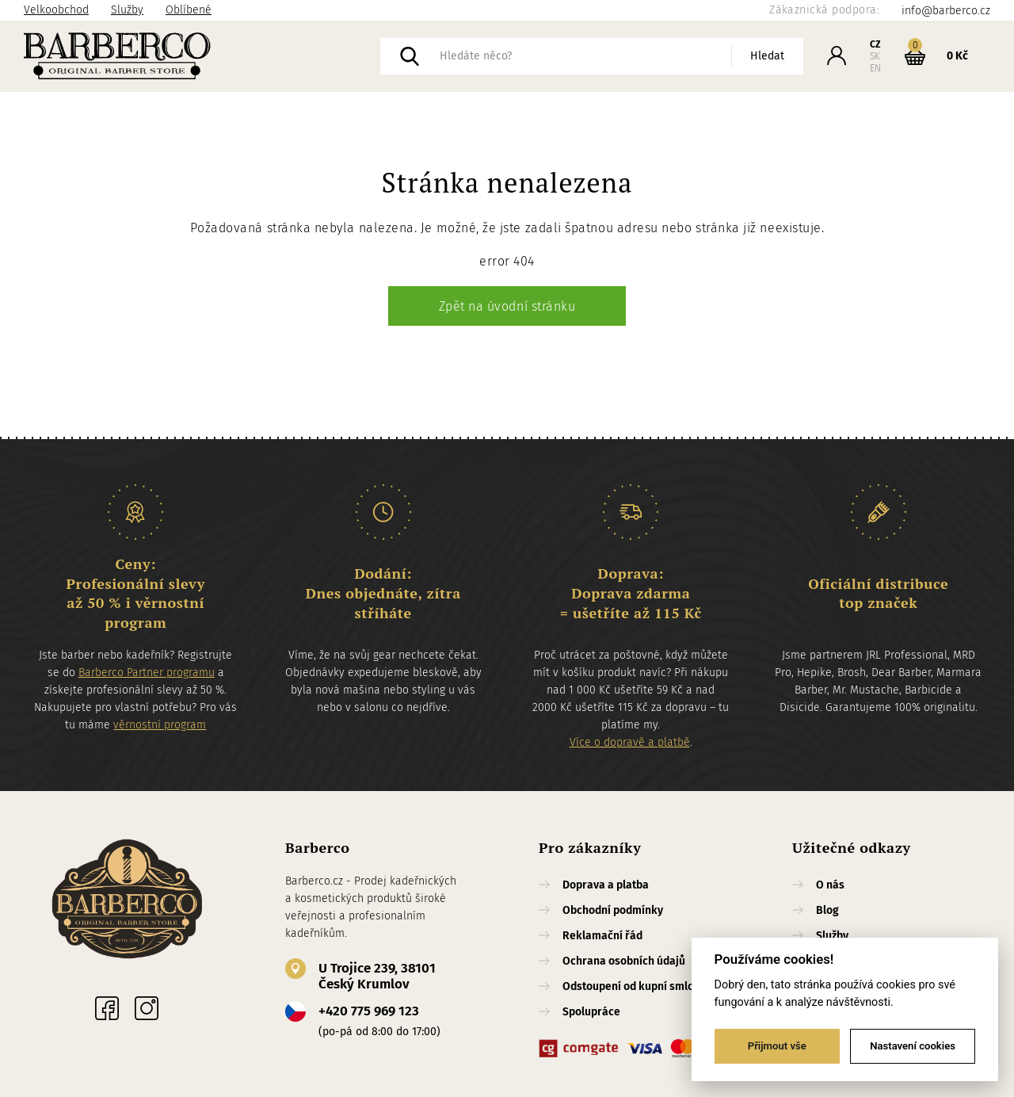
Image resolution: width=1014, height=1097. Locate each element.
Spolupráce (591, 1012)
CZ (875, 44)
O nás (830, 885)
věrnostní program (159, 725)
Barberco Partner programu (146, 672)
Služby (127, 10)
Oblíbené (189, 10)
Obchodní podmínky (612, 910)
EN (875, 68)
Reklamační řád (602, 935)
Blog (827, 910)
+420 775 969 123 (368, 1011)
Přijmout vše (777, 1046)
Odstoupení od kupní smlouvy (636, 986)
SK (875, 56)
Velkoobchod (56, 10)
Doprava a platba (605, 885)
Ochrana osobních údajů (623, 961)
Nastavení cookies (912, 1046)
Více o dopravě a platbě (630, 742)
